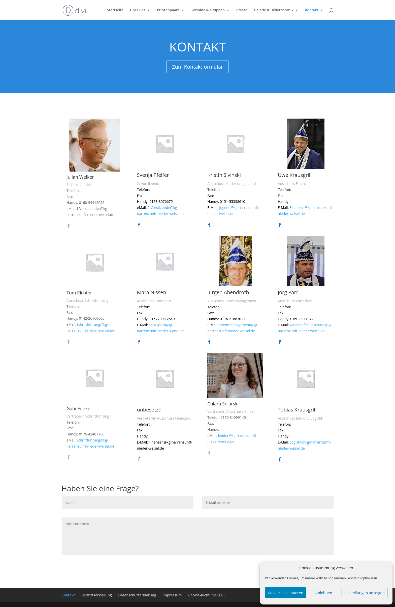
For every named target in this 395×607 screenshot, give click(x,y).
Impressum (172, 595)
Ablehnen (323, 592)
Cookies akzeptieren (285, 592)
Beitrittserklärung (96, 595)
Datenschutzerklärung (137, 595)
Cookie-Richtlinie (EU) (206, 595)
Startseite (115, 10)
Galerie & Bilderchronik (273, 10)
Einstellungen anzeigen (364, 592)
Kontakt (311, 10)
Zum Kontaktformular (197, 66)
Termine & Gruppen (208, 10)
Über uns (137, 10)
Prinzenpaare (168, 10)
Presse (241, 10)
